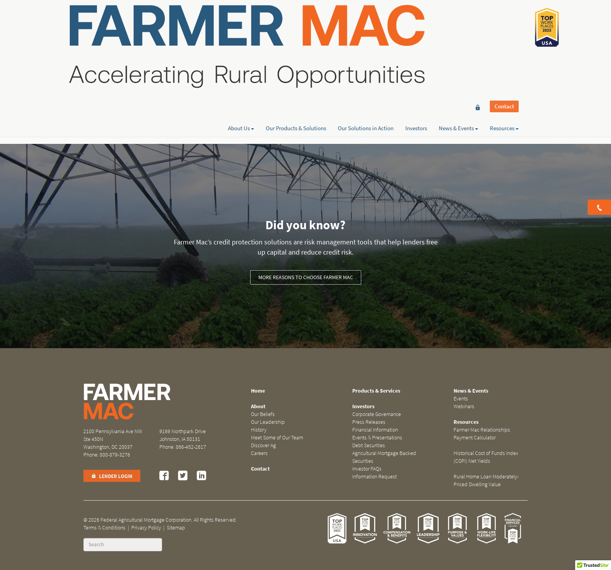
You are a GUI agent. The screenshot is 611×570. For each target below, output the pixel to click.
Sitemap (176, 527)
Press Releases (368, 422)
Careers (259, 453)
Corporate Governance (376, 414)
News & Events (458, 34)
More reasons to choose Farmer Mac (305, 277)
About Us (241, 34)
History (259, 430)
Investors (416, 34)
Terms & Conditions (104, 527)
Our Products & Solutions (296, 34)
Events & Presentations (377, 437)
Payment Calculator (475, 437)
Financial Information (375, 430)
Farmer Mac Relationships (482, 430)
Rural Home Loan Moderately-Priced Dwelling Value (486, 480)
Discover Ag (263, 445)
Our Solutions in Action (366, 34)
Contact (504, 20)
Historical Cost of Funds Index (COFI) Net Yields (486, 457)
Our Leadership (268, 422)
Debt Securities (368, 445)
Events (461, 398)
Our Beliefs (263, 414)
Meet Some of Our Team (277, 437)
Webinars (464, 406)
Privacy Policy (146, 527)
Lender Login (111, 476)
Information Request (374, 476)
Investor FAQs (366, 469)
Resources (504, 34)
